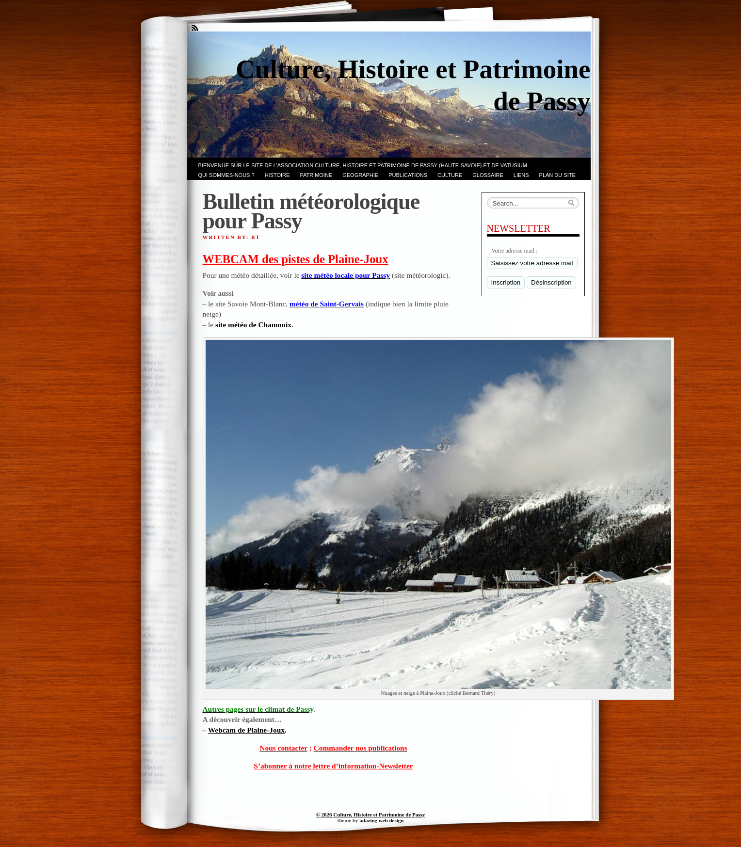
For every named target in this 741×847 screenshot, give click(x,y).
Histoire (277, 175)
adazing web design (381, 820)
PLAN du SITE (557, 175)
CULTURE (449, 175)
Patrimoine (316, 175)
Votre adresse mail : (515, 250)
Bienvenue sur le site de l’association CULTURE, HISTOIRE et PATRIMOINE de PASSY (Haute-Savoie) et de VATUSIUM (362, 165)
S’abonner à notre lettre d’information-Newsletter (333, 766)
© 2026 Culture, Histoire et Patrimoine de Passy (370, 814)
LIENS (521, 175)
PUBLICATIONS (407, 175)
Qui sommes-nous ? (226, 175)
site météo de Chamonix (253, 324)
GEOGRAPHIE (360, 175)
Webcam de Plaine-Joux (246, 730)
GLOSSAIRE (487, 175)
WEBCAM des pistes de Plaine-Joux (295, 259)
